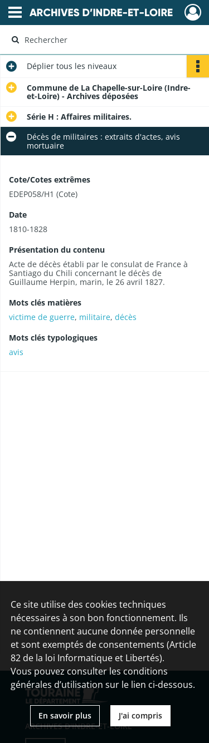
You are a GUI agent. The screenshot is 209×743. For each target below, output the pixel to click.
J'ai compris (140, 715)
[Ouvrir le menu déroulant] (15, 13)
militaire (94, 317)
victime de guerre (42, 317)
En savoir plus (64, 715)
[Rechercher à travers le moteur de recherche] (103, 39)
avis (16, 352)
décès (126, 317)
